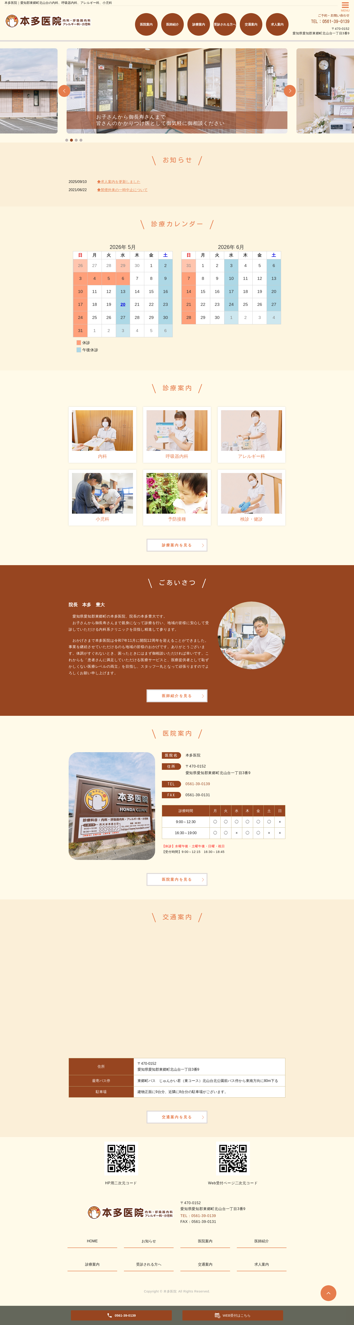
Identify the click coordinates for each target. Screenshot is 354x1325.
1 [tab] (66, 140)
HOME (92, 1246)
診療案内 (198, 24)
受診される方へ (225, 24)
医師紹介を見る (177, 698)
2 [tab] (71, 140)
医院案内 (146, 24)
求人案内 (277, 24)
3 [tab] (76, 140)
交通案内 (251, 24)
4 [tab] (80, 140)
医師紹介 (172, 24)
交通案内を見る (177, 1121)
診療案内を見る (177, 546)
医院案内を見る (177, 882)
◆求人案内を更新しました (118, 182)
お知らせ (149, 1246)
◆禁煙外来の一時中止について (122, 190)
